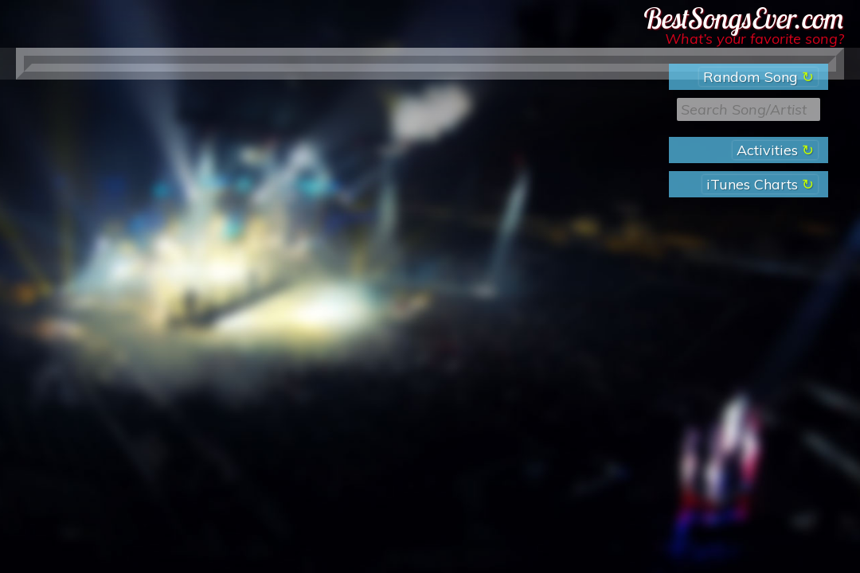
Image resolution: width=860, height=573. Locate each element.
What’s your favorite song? (754, 38)
